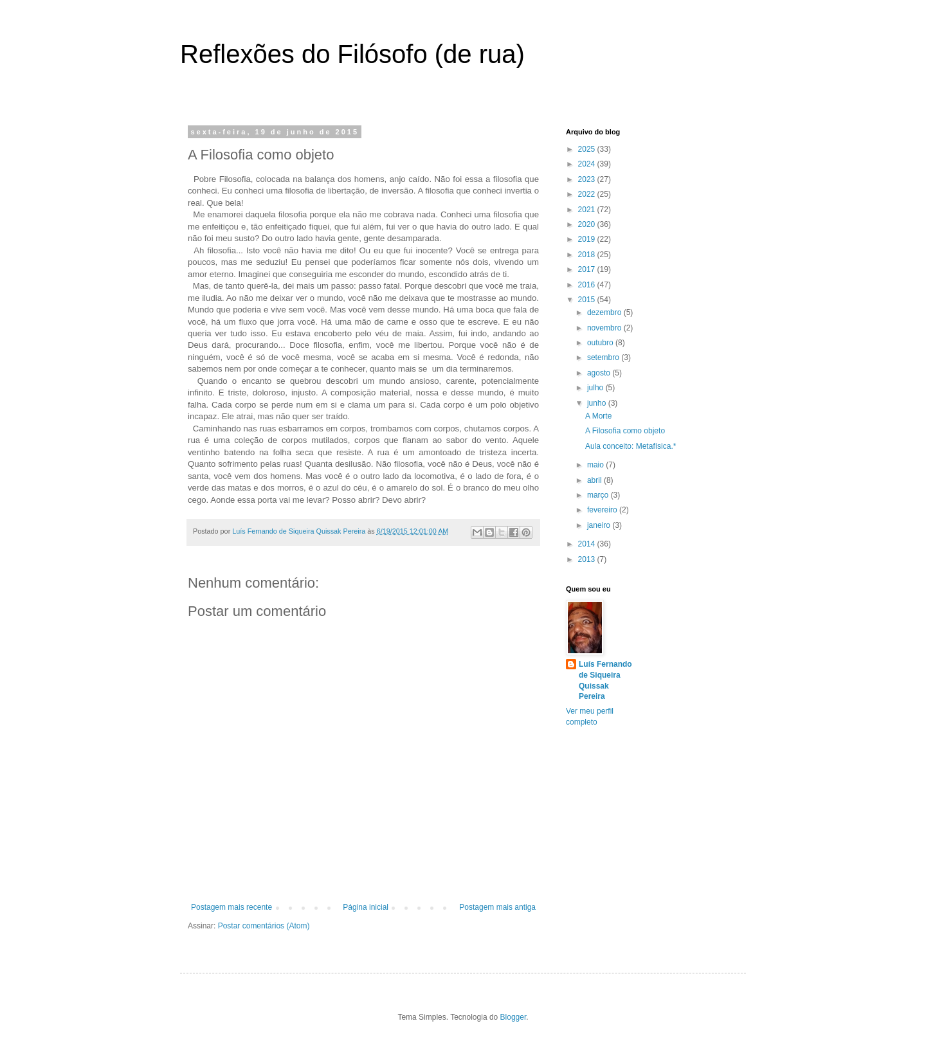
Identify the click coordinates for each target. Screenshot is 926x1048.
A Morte (598, 415)
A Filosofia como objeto (625, 430)
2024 (587, 163)
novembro (605, 327)
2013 (587, 559)
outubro (601, 342)
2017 (587, 269)
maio (596, 464)
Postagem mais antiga (497, 907)
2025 (587, 149)
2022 (587, 194)
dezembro (605, 312)
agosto (599, 372)
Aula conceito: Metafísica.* (630, 446)
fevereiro (603, 509)
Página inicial (365, 907)
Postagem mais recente (231, 907)
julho (596, 387)
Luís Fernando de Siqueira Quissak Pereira (605, 680)
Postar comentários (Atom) (264, 925)
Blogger (513, 1017)
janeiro (599, 525)
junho (597, 403)
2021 (587, 209)
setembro (604, 357)
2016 (587, 284)
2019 (587, 239)
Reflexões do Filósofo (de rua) (352, 54)
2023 (587, 179)
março (599, 495)
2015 (587, 299)
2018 (587, 254)
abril (595, 480)
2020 (587, 224)
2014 (587, 543)
